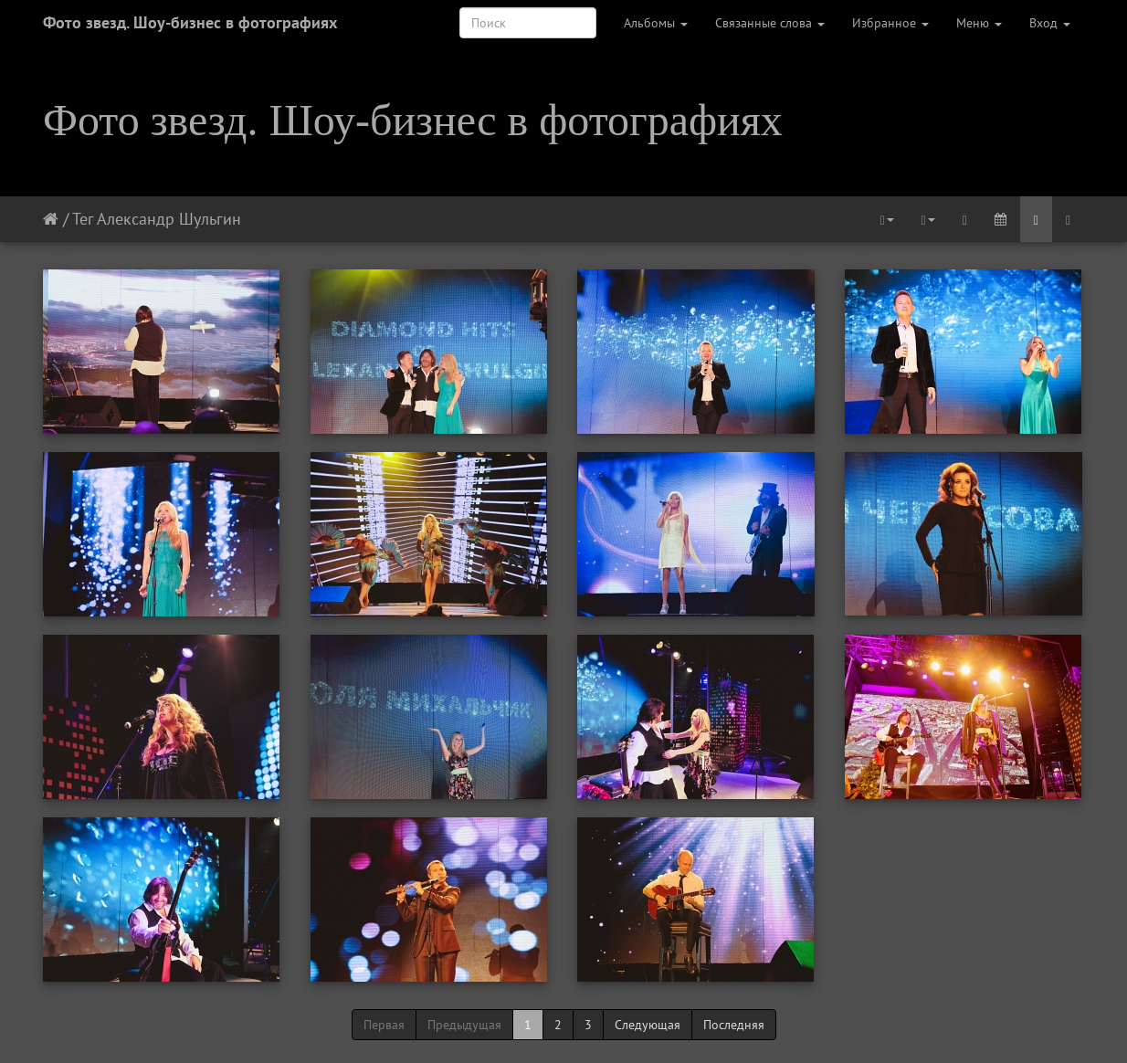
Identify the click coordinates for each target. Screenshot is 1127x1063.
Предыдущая (464, 1024)
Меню (979, 23)
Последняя (733, 1024)
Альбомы (656, 23)
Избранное (890, 23)
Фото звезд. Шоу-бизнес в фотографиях (190, 22)
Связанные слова (770, 23)
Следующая (647, 1024)
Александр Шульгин (169, 218)
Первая (384, 1024)
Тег (82, 218)
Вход (1049, 23)
